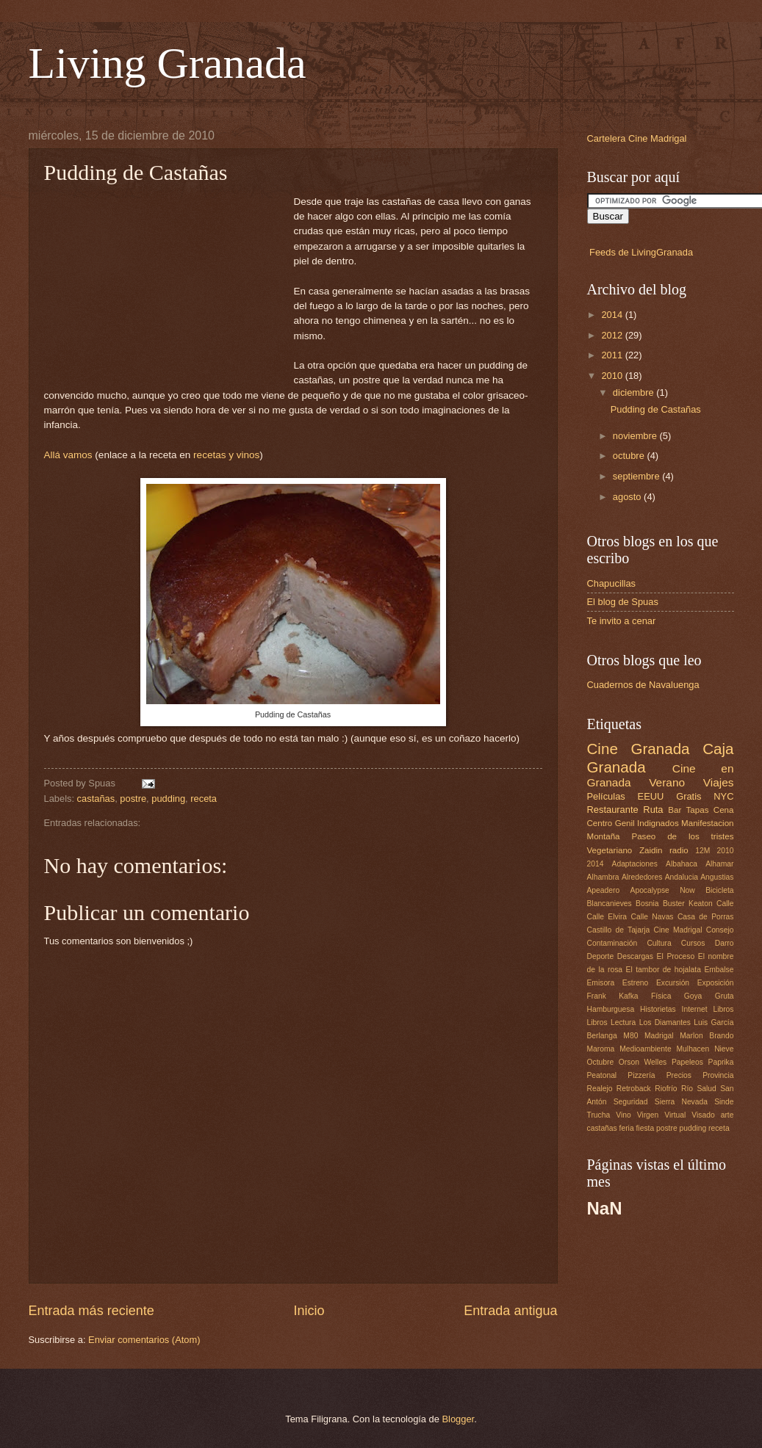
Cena (724, 810)
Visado (702, 1115)
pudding (168, 798)
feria (626, 1128)
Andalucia (681, 877)
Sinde (723, 1102)
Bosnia (647, 903)
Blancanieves (609, 903)
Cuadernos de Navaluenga (643, 684)
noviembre (636, 435)
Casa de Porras (705, 917)
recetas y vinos (226, 454)
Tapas (697, 810)
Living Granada (167, 63)
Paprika (721, 1062)
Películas (606, 796)
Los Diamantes (665, 1022)
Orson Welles (642, 1062)
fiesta (645, 1128)
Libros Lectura (611, 1022)
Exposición (715, 983)
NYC (723, 796)
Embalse (718, 970)
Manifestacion (707, 823)
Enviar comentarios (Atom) (144, 1339)
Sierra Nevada (681, 1102)
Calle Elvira (607, 917)
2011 (613, 355)
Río (687, 1089)
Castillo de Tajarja (618, 930)
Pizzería (641, 1075)
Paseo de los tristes (682, 836)
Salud (706, 1089)
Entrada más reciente (91, 1310)
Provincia (717, 1075)
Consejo (720, 930)
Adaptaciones (635, 864)
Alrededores (642, 877)
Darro (724, 943)
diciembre (634, 392)
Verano (667, 782)
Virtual (675, 1115)
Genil (625, 823)
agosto (628, 496)
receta (203, 798)
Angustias (716, 877)
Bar (674, 810)
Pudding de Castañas (656, 409)
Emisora (601, 983)
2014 (613, 314)
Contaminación (612, 943)
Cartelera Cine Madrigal (637, 138)
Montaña (603, 836)
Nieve (723, 1049)
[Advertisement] (169, 286)
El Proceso (676, 956)
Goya (693, 996)
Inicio (308, 1310)
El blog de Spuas (622, 601)
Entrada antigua (510, 1310)
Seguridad (631, 1102)
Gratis (688, 796)
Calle (724, 903)
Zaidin (651, 850)
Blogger (458, 1419)
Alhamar (719, 864)
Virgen (648, 1115)
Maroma (601, 1049)
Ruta (653, 809)
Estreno (635, 983)
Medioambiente (645, 1049)
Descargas (635, 956)
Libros (723, 1009)
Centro (600, 823)
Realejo (600, 1089)
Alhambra (603, 877)
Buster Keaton (688, 903)
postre (133, 798)
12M (702, 851)
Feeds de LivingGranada (641, 252)
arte (727, 1115)
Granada (659, 748)
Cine (602, 748)
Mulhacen (693, 1049)
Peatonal (602, 1075)
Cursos (693, 943)
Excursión (672, 983)
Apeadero (603, 890)
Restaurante (613, 809)
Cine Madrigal (678, 930)
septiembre (637, 476)
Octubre (600, 1062)
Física (661, 996)
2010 (613, 375)
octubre (630, 455)
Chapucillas (611, 583)
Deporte (600, 956)
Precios (678, 1075)
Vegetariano (610, 850)
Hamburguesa (611, 1009)
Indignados (658, 823)
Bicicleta (719, 890)
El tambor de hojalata (663, 970)
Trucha (599, 1115)
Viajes (718, 782)
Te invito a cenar (621, 620)
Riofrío (666, 1089)
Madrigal (659, 1036)
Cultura (659, 943)
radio (679, 850)
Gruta (724, 996)
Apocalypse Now (662, 890)
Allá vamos (68, 454)
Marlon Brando (706, 1036)
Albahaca (681, 864)
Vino (623, 1115)
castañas (96, 798)
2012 (613, 335)
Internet (695, 1009)
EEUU (651, 796)
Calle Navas (651, 917)
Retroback (634, 1089)
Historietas (658, 1009)
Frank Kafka (613, 996)
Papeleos (687, 1062)
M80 (630, 1036)
